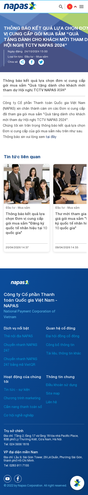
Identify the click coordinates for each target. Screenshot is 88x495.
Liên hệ (51, 402)
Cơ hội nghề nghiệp (19, 415)
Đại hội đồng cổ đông (62, 336)
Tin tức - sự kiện (17, 389)
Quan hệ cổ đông (60, 328)
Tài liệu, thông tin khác (63, 353)
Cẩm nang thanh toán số (23, 407)
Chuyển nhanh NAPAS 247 (20, 347)
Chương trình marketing (22, 398)
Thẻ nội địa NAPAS (18, 336)
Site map (53, 393)
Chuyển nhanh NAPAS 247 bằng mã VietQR (20, 361)
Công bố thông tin (60, 345)
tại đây (51, 137)
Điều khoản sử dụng (61, 385)
